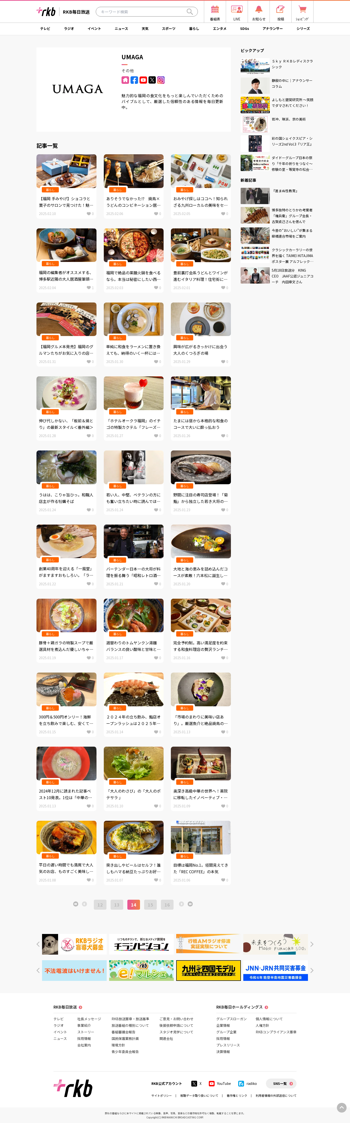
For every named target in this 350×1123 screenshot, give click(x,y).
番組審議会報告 (123, 1031)
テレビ (45, 28)
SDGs (244, 28)
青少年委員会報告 (125, 1051)
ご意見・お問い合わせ (176, 1018)
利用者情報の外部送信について (276, 1095)
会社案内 (84, 1045)
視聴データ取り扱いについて (199, 1095)
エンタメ (220, 28)
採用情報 (84, 1038)
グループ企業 (226, 1031)
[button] (38, 944)
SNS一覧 (280, 1083)
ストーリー (85, 1031)
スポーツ (168, 28)
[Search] (190, 12)
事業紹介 (84, 1025)
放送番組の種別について (130, 1025)
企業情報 (223, 1025)
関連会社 (166, 1038)
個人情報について (269, 1018)
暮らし (194, 28)
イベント (94, 28)
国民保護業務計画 (125, 1038)
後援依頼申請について (176, 1025)
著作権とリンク (237, 1095)
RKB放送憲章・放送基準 (130, 1018)
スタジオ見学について (176, 1031)
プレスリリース (228, 1045)
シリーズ (303, 28)
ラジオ (69, 28)
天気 (145, 28)
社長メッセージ (89, 1018)
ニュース (121, 28)
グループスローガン (231, 1018)
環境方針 (118, 1045)
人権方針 (262, 1025)
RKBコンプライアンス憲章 (276, 1031)
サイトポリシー (161, 1095)
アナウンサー (272, 28)
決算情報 (223, 1051)
